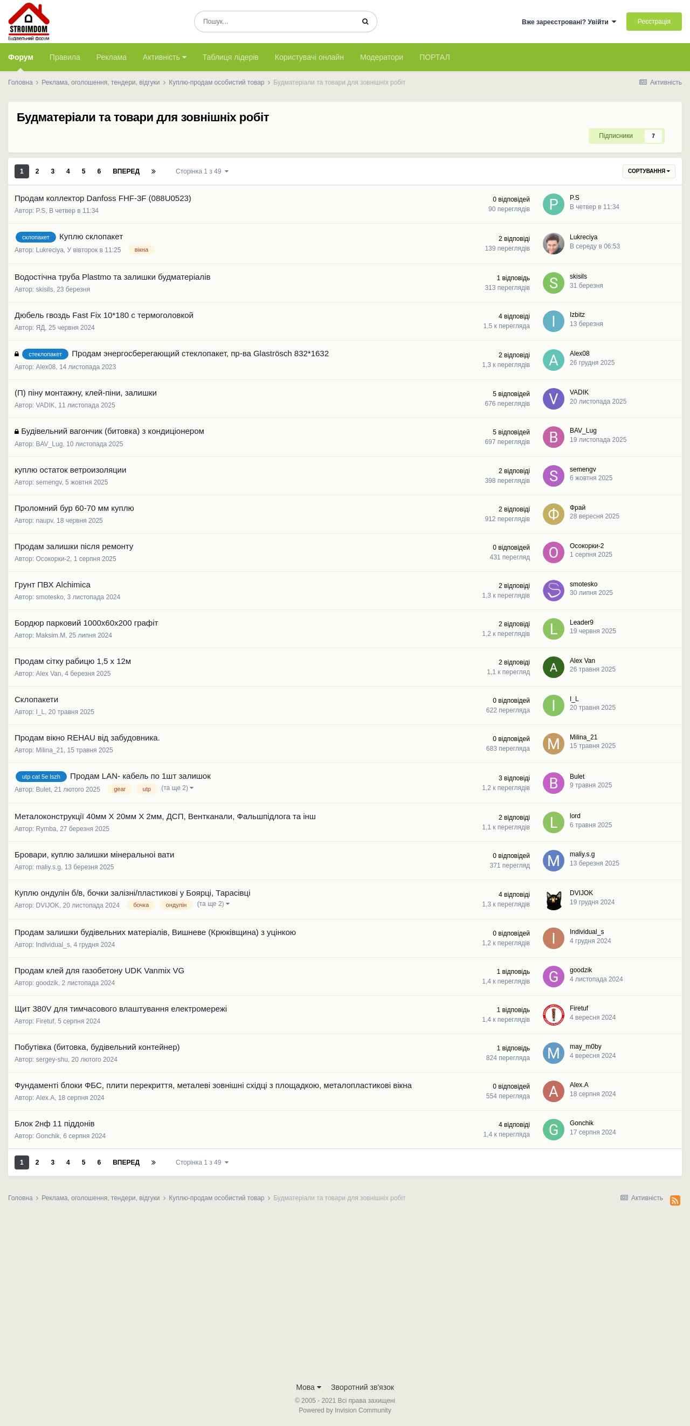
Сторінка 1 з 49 (202, 171)
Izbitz (577, 315)
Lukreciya (50, 250)
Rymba (46, 829)
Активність (165, 57)
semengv (49, 482)
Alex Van (48, 673)
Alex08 (46, 367)
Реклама (111, 57)
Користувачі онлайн (309, 57)
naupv (44, 520)
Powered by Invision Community (345, 1410)
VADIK (45, 405)
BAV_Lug (49, 444)
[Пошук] (274, 21)
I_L (40, 712)
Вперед (126, 171)
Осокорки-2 (53, 559)
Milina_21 (50, 750)
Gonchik (48, 1136)
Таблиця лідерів (231, 57)
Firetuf (45, 1021)
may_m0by (586, 1046)
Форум (20, 62)
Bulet (43, 789)
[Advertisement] (345, 1295)
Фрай (577, 507)
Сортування (649, 171)
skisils (44, 289)
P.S (41, 210)
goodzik (47, 983)
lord (575, 816)
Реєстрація (654, 21)
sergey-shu (52, 1059)
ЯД (40, 327)
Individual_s (53, 945)
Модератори (381, 57)
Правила (65, 57)
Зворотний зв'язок (362, 1387)
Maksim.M (51, 635)
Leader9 (582, 622)
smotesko (50, 597)
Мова (308, 1387)
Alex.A (45, 1098)
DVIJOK (47, 905)
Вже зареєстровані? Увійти (569, 22)
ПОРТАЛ (434, 57)
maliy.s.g (48, 867)
